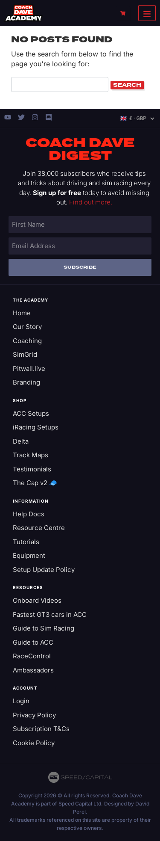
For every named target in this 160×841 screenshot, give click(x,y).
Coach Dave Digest (80, 149)
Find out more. (90, 202)
